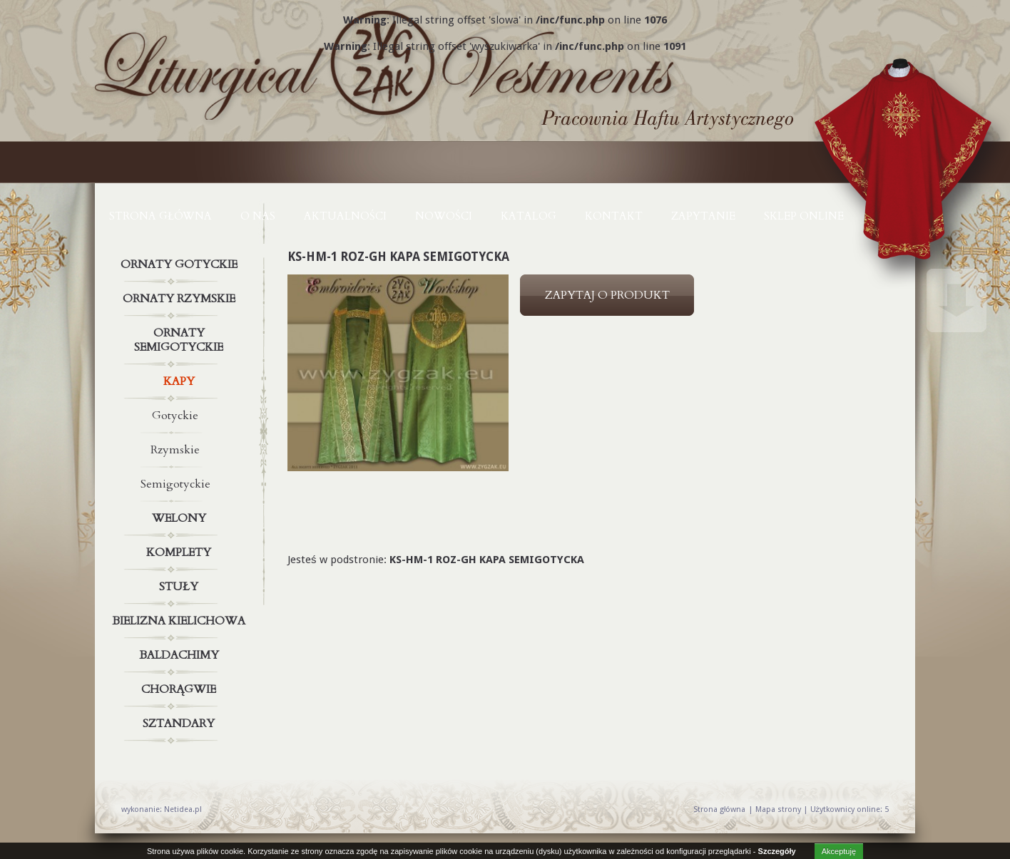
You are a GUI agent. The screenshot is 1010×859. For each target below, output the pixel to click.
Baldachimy (180, 655)
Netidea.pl (183, 809)
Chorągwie (180, 689)
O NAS (257, 216)
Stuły (180, 586)
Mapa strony (778, 809)
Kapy (180, 381)
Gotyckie (175, 415)
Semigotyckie (175, 484)
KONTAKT (614, 216)
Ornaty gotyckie (180, 264)
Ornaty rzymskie (180, 298)
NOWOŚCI (443, 216)
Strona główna (160, 216)
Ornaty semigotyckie (180, 337)
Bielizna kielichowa (180, 620)
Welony (180, 518)
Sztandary (180, 723)
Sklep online (804, 216)
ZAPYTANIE (703, 216)
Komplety (180, 552)
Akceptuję (839, 851)
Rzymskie (175, 450)
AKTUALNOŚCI (345, 216)
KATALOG (528, 216)
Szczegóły (777, 851)
